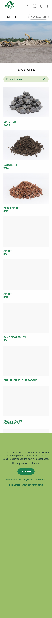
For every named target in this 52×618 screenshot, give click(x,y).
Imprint (36, 463)
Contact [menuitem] (41, 6)
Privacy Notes (19, 463)
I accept (26, 471)
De (34, 5)
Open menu (10, 17)
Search (28, 6)
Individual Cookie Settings (26, 485)
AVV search (38, 16)
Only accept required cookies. (26, 480)
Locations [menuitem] (47, 6)
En (34, 7)
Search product (44, 79)
